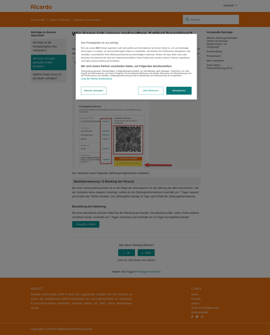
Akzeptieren (179, 90)
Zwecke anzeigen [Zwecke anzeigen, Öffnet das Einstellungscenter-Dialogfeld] (93, 90)
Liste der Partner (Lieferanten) (96, 79)
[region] (136, 67)
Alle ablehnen (150, 90)
